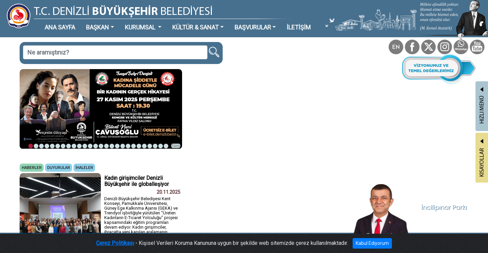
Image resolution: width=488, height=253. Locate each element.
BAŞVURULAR (253, 27)
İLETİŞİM (299, 27)
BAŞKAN (97, 27)
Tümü (176, 146)
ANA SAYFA (60, 27)
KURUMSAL (141, 27)
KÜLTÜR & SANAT (195, 27)
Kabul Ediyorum (372, 243)
